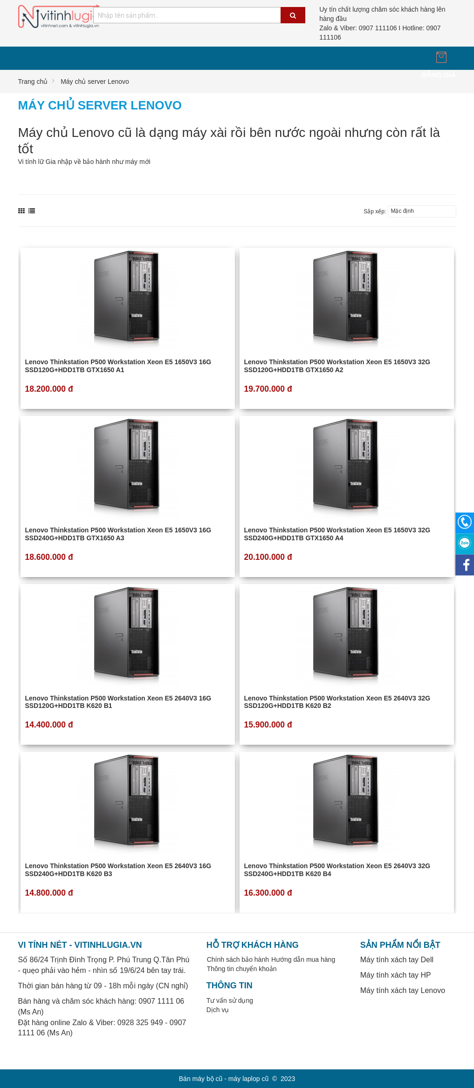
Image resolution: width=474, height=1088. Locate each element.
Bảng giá (438, 75)
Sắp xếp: (375, 211)
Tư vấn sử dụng (229, 1000)
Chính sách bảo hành (238, 959)
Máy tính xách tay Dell (396, 960)
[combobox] (199, 15)
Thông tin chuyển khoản (242, 968)
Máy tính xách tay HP (395, 975)
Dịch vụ (217, 1009)
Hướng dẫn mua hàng (303, 959)
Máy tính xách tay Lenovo (402, 990)
